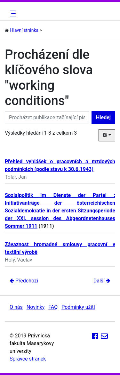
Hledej (103, 117)
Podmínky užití (78, 307)
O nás (16, 307)
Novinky (36, 307)
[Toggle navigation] (12, 13)
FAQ (53, 307)
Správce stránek (28, 359)
